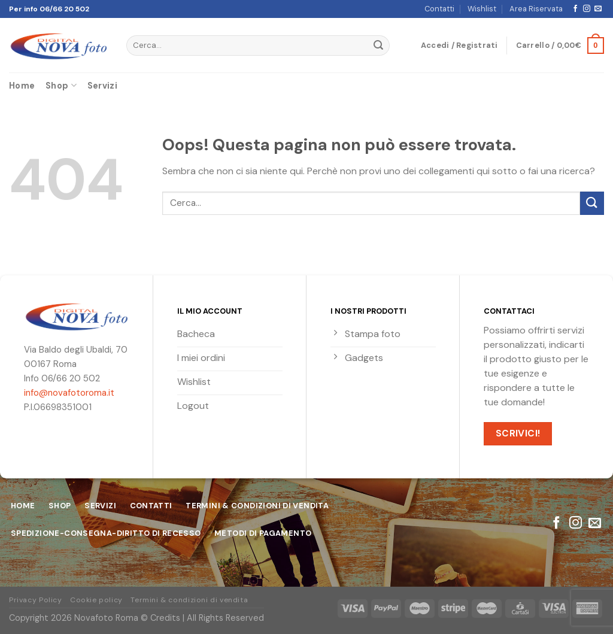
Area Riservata (536, 9)
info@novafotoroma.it (69, 393)
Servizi (102, 85)
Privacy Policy (35, 600)
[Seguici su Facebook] (575, 9)
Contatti (439, 9)
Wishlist (482, 9)
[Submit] (378, 45)
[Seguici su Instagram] (586, 9)
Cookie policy (96, 600)
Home (22, 85)
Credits (165, 617)
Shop (61, 85)
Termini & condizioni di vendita (189, 600)
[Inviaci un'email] (598, 9)
